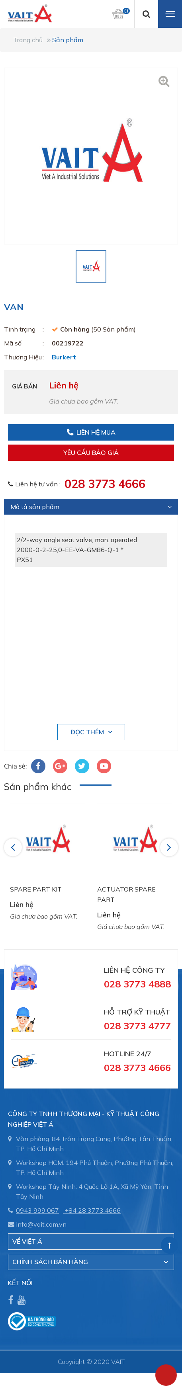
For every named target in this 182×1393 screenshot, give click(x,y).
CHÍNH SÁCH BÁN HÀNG (50, 1262)
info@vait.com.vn (41, 1224)
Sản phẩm (67, 40)
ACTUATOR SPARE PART (126, 894)
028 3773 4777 (137, 1026)
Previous (14, 847)
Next (169, 847)
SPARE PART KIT (36, 889)
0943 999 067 (37, 1210)
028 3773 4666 (105, 483)
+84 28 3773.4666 (93, 1210)
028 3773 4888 (137, 984)
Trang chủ (28, 40)
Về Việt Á (27, 1241)
